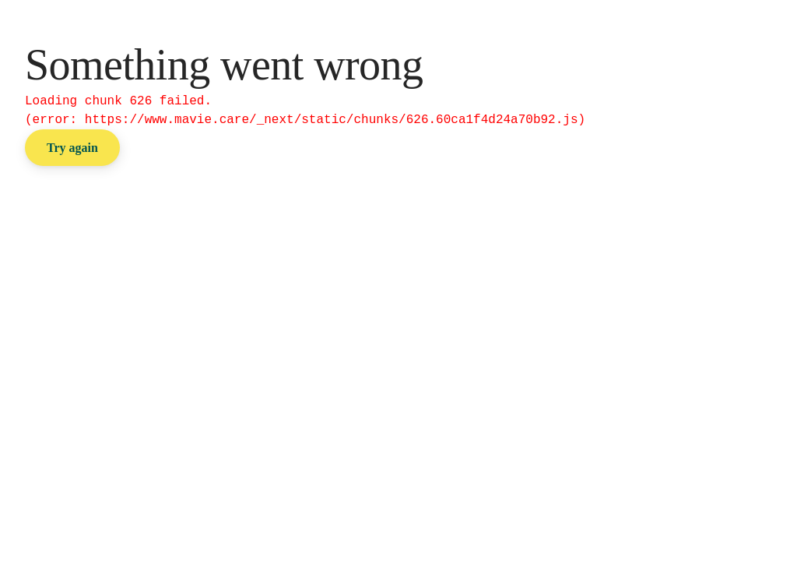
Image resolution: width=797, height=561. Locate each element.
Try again (72, 147)
